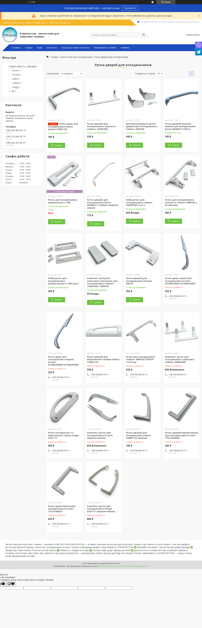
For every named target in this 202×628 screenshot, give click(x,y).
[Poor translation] (11, 583)
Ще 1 (13, 91)
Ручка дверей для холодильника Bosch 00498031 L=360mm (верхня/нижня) (102, 203)
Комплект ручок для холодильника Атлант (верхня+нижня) (100, 435)
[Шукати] (143, 35)
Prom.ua (116, 563)
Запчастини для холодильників (76, 57)
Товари (28, 48)
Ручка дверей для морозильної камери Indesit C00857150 (103, 359)
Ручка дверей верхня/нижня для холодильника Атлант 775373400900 (181, 435)
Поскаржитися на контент (110, 566)
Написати (130, 8)
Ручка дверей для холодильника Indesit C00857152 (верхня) (138, 435)
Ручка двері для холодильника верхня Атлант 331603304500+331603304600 (63, 360)
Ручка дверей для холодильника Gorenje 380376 (139, 281)
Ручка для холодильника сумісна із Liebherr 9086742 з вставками (181, 202)
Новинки (125, 48)
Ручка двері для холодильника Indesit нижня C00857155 (63, 126)
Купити (58, 145)
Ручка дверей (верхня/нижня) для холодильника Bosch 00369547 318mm (180, 126)
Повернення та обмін (105, 48)
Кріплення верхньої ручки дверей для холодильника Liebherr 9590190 (141, 126)
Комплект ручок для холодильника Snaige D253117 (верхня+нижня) (101, 509)
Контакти (52, 48)
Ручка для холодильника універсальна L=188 (62, 201)
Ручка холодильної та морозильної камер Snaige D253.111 (63, 435)
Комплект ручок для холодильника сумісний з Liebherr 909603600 (180, 359)
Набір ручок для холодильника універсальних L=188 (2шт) (63, 281)
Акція (39, 48)
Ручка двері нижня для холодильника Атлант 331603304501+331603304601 (180, 281)
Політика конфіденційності (136, 566)
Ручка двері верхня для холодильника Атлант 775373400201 (61, 509)
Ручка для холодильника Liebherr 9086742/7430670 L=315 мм (140, 359)
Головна (15, 48)
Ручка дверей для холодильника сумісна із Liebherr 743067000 (101, 126)
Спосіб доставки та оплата (75, 48)
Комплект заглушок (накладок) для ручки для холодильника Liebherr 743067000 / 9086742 (102, 282)
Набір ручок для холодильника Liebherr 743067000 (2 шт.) (139, 202)
